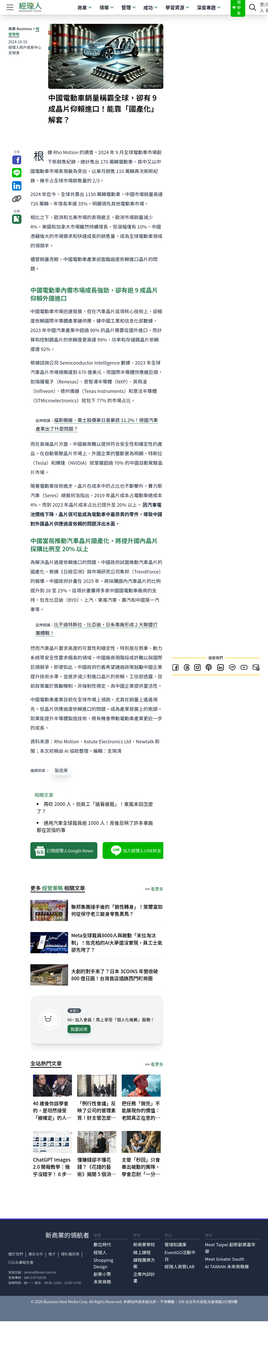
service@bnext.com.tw (40, 1272)
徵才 (52, 1254)
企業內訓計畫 (144, 1277)
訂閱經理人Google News (64, 850)
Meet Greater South (224, 1259)
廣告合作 (35, 1254)
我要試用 (79, 1029)
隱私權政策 (70, 1254)
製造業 (61, 770)
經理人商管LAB (179, 1266)
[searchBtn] (252, 7)
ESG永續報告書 (21, 1262)
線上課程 (142, 1252)
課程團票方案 (144, 1263)
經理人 (100, 1252)
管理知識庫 (176, 1244)
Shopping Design (103, 1263)
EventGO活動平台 (180, 1255)
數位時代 (102, 1244)
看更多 (157, 889)
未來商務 (102, 1282)
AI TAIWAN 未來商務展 (227, 1266)
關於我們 (15, 1254)
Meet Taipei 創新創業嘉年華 (230, 1247)
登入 (262, 7)
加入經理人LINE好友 (136, 850)
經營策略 (52, 888)
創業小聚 (102, 1274)
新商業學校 (144, 1244)
